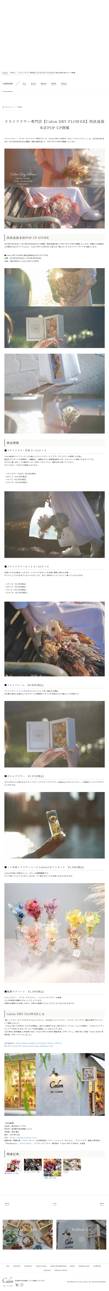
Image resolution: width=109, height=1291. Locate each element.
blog (33, 93)
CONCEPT (17, 1266)
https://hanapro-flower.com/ (23, 1147)
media (43, 93)
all (24, 93)
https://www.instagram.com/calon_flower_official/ (39, 1053)
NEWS (72, 1266)
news (12, 73)
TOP (7, 1266)
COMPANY (97, 1266)
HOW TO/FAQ (41, 1266)
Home (5, 73)
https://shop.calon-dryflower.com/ (38, 1055)
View (27, 1249)
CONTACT (47, 1270)
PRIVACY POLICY (61, 1270)
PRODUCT (28, 1266)
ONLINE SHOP (84, 1266)
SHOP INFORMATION (58, 1266)
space (64, 93)
